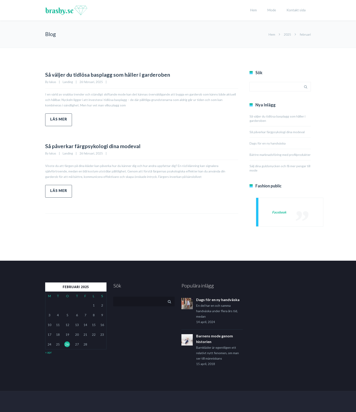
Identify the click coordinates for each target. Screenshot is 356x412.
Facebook (280, 212)
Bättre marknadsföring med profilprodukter (280, 155)
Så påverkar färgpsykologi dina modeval (106, 145)
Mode (271, 10)
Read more (58, 119)
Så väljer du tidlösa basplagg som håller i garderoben (125, 74)
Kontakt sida (296, 10)
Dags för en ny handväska (268, 143)
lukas (52, 82)
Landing (68, 82)
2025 (287, 34)
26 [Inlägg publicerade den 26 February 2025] (67, 344)
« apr (48, 352)
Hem (253, 10)
